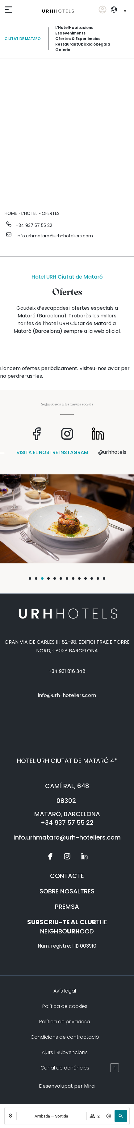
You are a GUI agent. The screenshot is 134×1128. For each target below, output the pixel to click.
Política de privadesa (64, 1021)
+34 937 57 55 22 (34, 225)
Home (11, 213)
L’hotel (29, 213)
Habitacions (81, 27)
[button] (121, 1116)
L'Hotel (62, 27)
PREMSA (67, 906)
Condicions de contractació (65, 1037)
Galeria (62, 49)
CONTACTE (67, 876)
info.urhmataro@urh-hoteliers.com (55, 236)
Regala (103, 44)
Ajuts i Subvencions (65, 1052)
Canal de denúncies (64, 1067)
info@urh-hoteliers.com (67, 695)
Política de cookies (64, 1006)
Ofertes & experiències (77, 38)
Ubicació (87, 44)
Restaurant (66, 44)
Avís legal (64, 990)
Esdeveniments (70, 33)
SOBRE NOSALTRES (67, 891)
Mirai (89, 1086)
